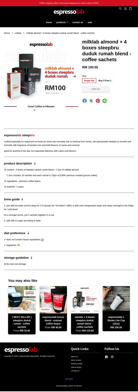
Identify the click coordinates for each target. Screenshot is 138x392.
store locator (76, 361)
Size (84, 77)
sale (90, 22)
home (49, 22)
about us (74, 357)
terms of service (75, 386)
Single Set (89, 81)
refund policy (76, 368)
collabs (18, 33)
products (62, 22)
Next (74, 77)
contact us (77, 22)
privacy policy (61, 386)
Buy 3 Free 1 (105, 81)
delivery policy (76, 364)
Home (7, 33)
